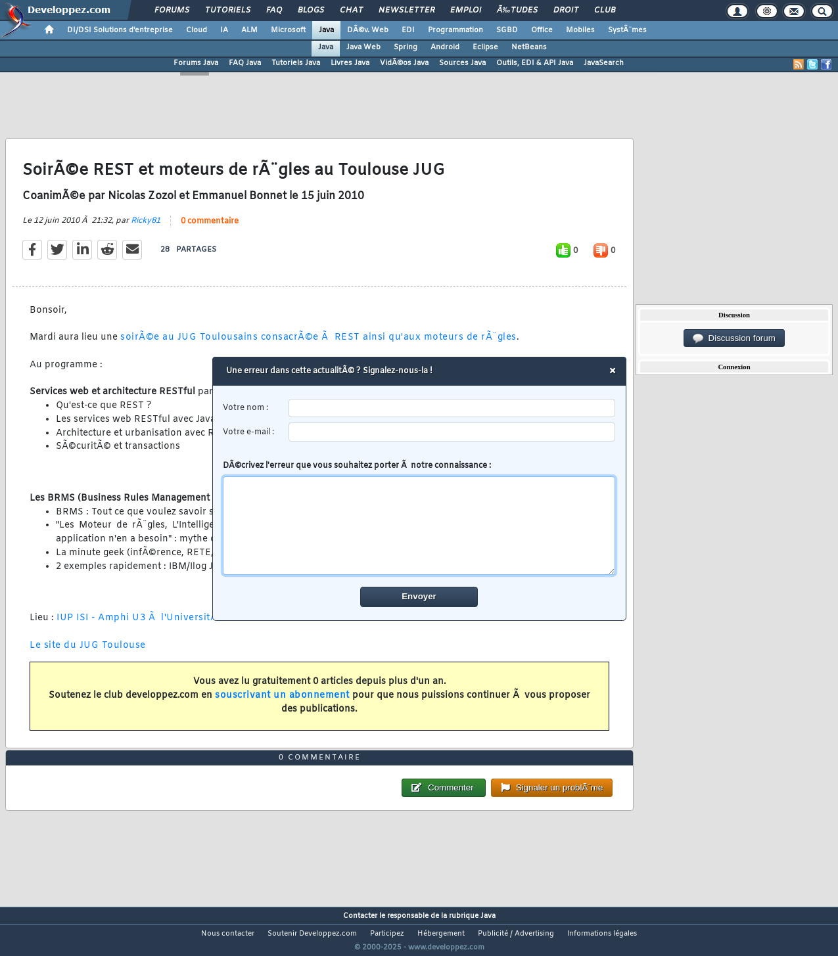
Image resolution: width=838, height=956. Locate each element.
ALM (249, 30)
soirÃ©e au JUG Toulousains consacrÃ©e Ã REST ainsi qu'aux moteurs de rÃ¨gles (318, 346)
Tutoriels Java (295, 63)
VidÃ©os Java (404, 63)
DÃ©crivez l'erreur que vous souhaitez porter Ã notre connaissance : (419, 518)
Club (605, 10)
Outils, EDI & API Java (534, 63)
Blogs (310, 10)
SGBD (507, 30)
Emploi (465, 10)
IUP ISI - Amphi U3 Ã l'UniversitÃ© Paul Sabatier (174, 626)
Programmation (455, 30)
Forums (172, 10)
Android (445, 47)
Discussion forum (734, 338)
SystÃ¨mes (627, 30)
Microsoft (288, 30)
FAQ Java (245, 63)
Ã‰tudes (517, 10)
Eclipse (485, 47)
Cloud (196, 30)
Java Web (363, 47)
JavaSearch (604, 63)
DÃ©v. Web (367, 30)
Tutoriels (228, 10)
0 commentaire (210, 229)
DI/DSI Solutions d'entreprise (120, 30)
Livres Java (350, 63)
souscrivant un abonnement (282, 703)
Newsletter (406, 10)
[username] (452, 408)
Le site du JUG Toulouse (88, 653)
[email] (452, 432)
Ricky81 (145, 228)
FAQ (274, 10)
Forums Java (196, 63)
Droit (566, 10)
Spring (405, 47)
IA (224, 30)
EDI (408, 30)
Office (542, 30)
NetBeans (529, 47)
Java (326, 30)
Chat (351, 10)
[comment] (419, 525)
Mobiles (580, 30)
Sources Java (462, 63)
